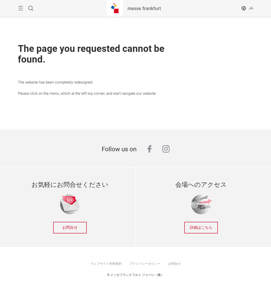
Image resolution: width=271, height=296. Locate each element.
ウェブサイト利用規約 (106, 263)
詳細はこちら (201, 227)
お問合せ (70, 227)
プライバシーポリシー (145, 263)
